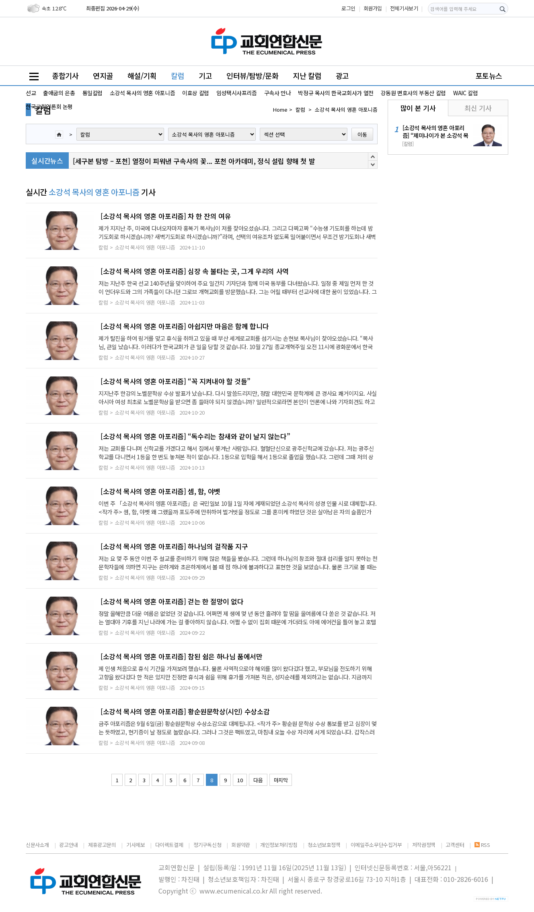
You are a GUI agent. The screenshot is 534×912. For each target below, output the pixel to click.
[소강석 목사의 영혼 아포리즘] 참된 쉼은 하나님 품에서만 (182, 656)
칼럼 (177, 75)
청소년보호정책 (324, 844)
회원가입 (373, 8)
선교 (31, 93)
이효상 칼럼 (195, 93)
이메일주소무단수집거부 (376, 844)
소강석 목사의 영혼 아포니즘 (142, 93)
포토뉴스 (489, 75)
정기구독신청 (207, 844)
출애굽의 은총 (59, 93)
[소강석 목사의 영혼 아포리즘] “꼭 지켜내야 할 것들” (176, 381)
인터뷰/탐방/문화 (252, 75)
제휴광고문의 (102, 844)
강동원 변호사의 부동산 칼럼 (413, 93)
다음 (258, 780)
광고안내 (68, 844)
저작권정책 (423, 844)
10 (239, 780)
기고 (205, 75)
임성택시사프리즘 (236, 93)
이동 (362, 134)
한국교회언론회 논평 (49, 106)
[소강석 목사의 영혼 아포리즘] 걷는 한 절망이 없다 (172, 601)
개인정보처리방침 (279, 844)
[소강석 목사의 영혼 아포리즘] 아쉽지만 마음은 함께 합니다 (185, 326)
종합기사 (65, 75)
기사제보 (135, 844)
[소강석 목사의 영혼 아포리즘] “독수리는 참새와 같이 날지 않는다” (195, 436)
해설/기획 (142, 75)
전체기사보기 (404, 8)
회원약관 (240, 844)
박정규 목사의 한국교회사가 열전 (335, 93)
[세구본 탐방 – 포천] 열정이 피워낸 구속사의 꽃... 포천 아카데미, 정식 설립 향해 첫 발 (194, 161)
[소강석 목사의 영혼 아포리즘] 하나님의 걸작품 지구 (174, 546)
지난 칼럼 (307, 75)
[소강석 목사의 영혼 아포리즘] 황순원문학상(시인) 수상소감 (185, 711)
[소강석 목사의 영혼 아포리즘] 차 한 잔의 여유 (166, 216)
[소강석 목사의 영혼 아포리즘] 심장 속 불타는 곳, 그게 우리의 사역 (195, 271)
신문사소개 (37, 844)
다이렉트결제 (169, 844)
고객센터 (455, 844)
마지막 (281, 780)
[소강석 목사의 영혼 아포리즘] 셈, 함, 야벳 (160, 491)
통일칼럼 (92, 93)
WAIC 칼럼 (465, 93)
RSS (482, 844)
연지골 (103, 75)
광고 (342, 75)
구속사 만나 (277, 93)
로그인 (348, 8)
